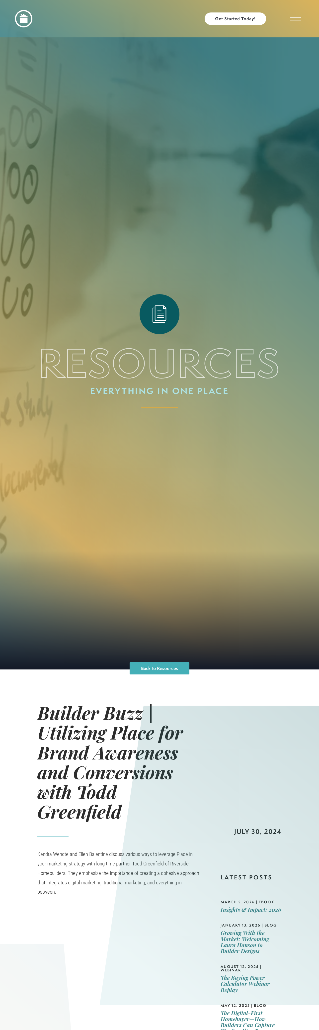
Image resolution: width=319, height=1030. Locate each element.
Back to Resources (159, 668)
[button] (238, 18)
